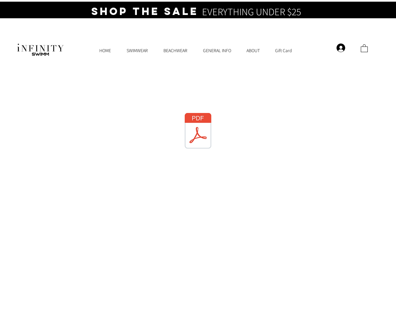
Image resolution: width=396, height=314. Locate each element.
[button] (364, 48)
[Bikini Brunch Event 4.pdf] (198, 131)
